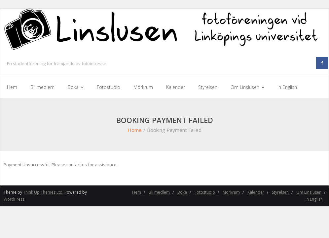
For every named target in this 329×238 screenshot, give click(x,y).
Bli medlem (159, 192)
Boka (182, 192)
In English (314, 199)
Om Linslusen (308, 192)
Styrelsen (280, 192)
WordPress (14, 199)
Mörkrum (231, 192)
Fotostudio (205, 192)
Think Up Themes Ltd (42, 192)
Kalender (255, 192)
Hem (136, 192)
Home (135, 130)
